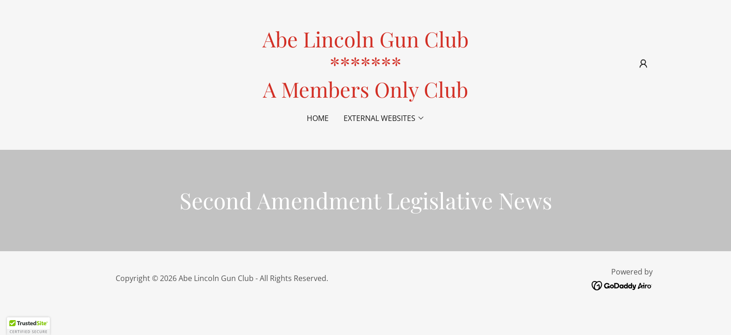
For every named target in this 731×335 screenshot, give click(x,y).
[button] (643, 63)
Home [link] (318, 118)
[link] (365, 94)
